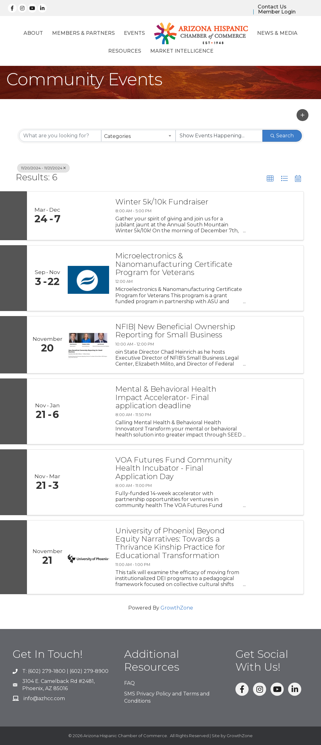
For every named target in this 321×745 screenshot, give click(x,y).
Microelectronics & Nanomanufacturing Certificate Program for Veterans (173, 264)
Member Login (277, 11)
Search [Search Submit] (282, 136)
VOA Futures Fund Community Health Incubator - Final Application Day (173, 468)
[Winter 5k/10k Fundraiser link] (88, 216)
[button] (302, 115)
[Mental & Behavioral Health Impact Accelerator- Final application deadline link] (88, 411)
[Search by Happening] (219, 136)
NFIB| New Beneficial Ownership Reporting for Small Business (175, 331)
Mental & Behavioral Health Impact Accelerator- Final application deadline (165, 397)
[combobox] (138, 136)
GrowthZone (176, 608)
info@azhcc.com (44, 698)
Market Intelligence (181, 51)
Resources (124, 51)
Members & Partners (83, 33)
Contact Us (272, 6)
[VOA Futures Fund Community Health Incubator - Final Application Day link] (88, 482)
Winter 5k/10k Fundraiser (161, 202)
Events (134, 33)
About (33, 33)
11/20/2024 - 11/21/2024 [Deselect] (43, 168)
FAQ (129, 683)
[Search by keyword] (60, 136)
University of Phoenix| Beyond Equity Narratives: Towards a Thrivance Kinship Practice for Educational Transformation (170, 543)
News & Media (277, 33)
